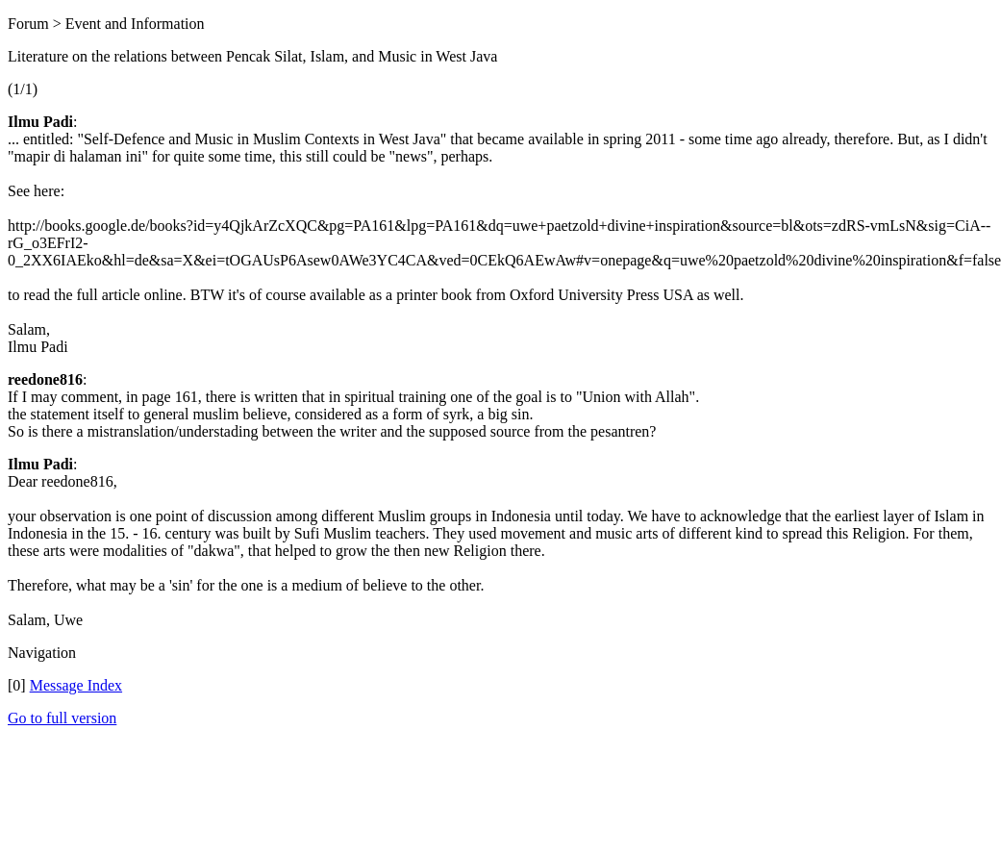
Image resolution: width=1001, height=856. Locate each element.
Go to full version (62, 718)
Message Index (76, 685)
